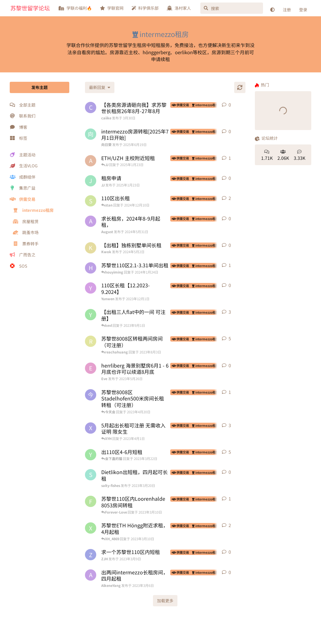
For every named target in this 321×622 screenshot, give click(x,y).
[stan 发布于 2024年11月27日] (90, 200)
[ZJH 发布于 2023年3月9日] (90, 554)
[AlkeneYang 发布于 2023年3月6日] (90, 575)
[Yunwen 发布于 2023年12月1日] (90, 288)
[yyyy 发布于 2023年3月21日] (90, 454)
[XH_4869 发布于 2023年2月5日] (90, 528)
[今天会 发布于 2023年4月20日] (90, 394)
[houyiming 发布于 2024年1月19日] (90, 268)
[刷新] (239, 87)
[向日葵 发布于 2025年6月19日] (90, 134)
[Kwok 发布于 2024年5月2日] (90, 248)
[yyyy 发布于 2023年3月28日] (90, 314)
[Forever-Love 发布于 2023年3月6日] (90, 501)
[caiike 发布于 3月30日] (90, 107)
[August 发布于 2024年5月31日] (90, 221)
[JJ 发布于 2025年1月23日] (90, 180)
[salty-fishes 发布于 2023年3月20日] (90, 474)
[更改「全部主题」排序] (99, 87)
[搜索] (231, 8)
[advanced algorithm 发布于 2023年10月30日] (90, 160)
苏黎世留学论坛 (30, 8)
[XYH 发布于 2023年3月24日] (90, 428)
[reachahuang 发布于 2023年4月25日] (90, 341)
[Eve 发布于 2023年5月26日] (90, 368)
